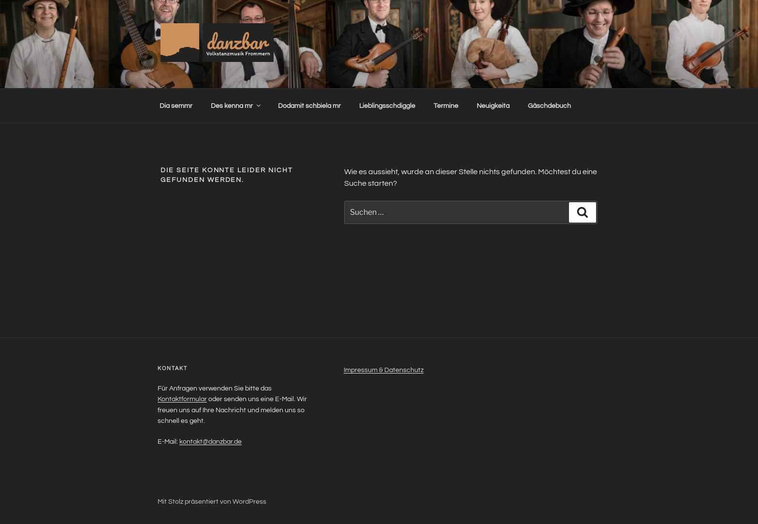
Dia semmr (176, 106)
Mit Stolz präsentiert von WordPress (212, 501)
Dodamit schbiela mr (309, 106)
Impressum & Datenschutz (383, 370)
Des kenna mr (236, 105)
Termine (446, 106)
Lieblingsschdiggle (387, 106)
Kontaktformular (182, 399)
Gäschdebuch (549, 106)
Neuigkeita (493, 106)
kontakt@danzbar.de (210, 441)
